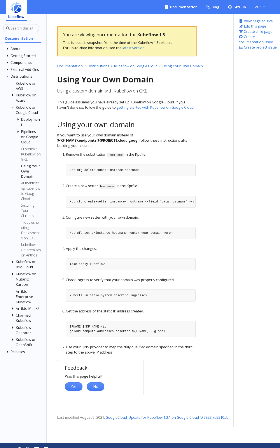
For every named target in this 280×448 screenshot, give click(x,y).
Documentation (70, 66)
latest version (133, 47)
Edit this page (252, 26)
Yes (74, 386)
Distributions (98, 66)
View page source (256, 21)
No (95, 386)
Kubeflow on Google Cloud (136, 66)
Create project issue (258, 47)
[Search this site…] (21, 28)
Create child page (255, 31)
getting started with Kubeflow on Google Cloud (155, 107)
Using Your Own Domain (182, 66)
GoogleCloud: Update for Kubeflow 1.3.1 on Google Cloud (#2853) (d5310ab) (167, 417)
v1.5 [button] (258, 7)
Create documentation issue (256, 39)
